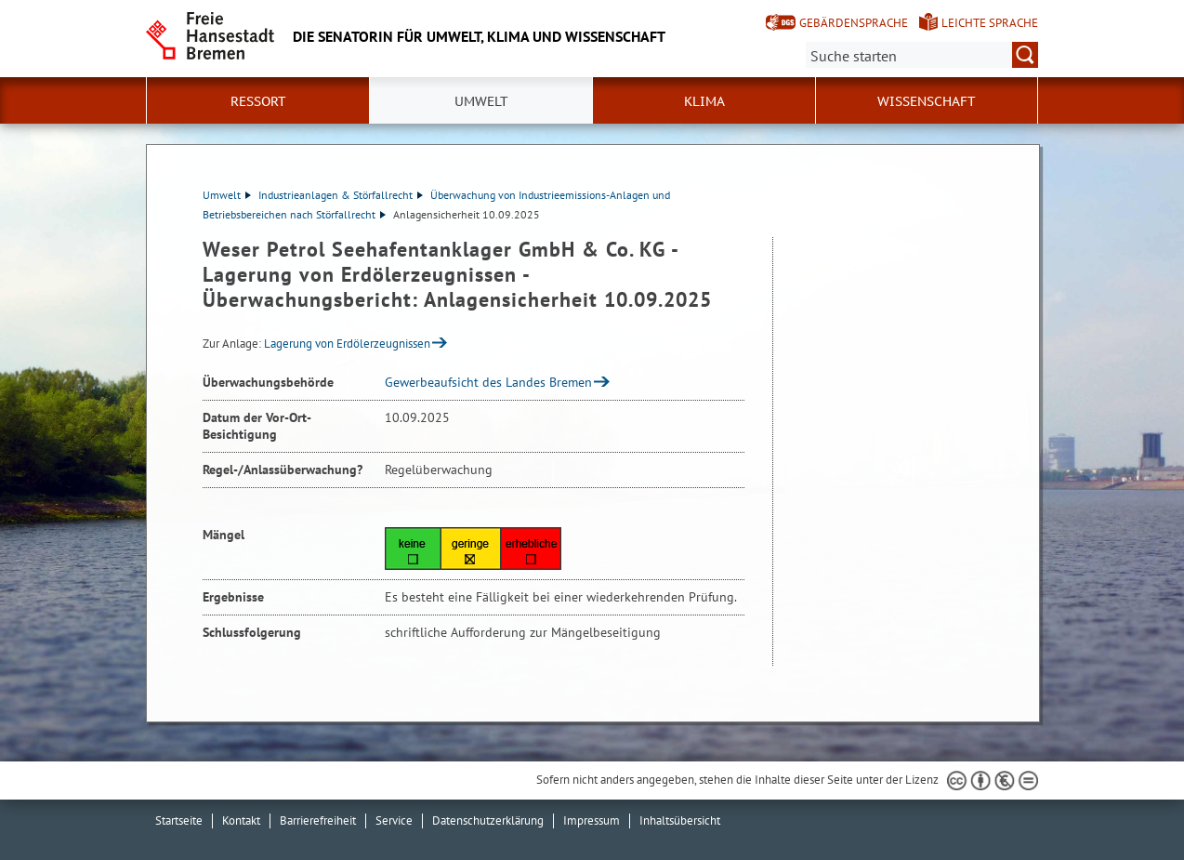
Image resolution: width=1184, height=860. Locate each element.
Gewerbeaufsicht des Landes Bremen (488, 382)
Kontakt (241, 820)
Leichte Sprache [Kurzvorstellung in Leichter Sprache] (989, 23)
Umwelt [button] (481, 101)
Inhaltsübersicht (679, 820)
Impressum (591, 820)
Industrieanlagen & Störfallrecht (340, 195)
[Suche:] (922, 55)
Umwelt (227, 195)
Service (394, 820)
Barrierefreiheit (318, 820)
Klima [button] (704, 101)
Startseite (179, 820)
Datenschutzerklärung (488, 820)
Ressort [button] (258, 101)
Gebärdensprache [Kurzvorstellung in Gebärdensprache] (853, 23)
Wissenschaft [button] (926, 101)
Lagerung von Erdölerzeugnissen (347, 343)
